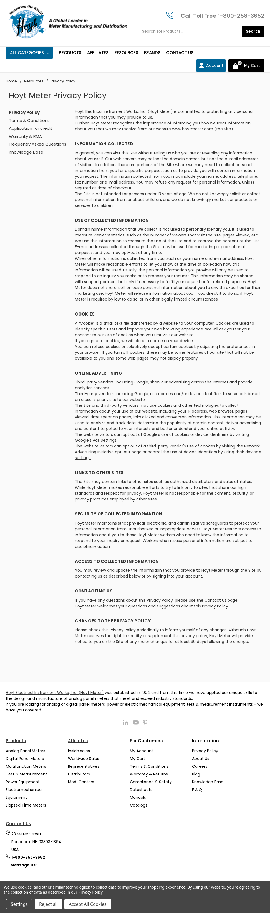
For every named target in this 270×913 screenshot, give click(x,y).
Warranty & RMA (25, 136)
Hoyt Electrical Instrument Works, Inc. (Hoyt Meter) (55, 692)
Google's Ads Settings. (96, 440)
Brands (152, 52)
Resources (126, 52)
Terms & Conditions (29, 120)
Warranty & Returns (149, 774)
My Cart (137, 758)
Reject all (48, 904)
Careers (199, 766)
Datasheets (141, 789)
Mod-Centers (81, 782)
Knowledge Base (26, 152)
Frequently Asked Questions (37, 144)
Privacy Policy (205, 751)
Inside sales (79, 751)
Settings (19, 904)
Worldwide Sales (83, 758)
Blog (196, 774)
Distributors (79, 774)
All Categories (29, 52)
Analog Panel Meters (25, 751)
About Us (200, 758)
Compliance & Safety (151, 782)
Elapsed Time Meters (26, 805)
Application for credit (30, 128)
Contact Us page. (221, 600)
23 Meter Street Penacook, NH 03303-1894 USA (36, 841)
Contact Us (179, 52)
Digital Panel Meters (25, 758)
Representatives (83, 766)
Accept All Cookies (88, 904)
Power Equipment (23, 782)
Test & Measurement (26, 774)
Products (70, 52)
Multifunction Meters (26, 766)
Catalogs (138, 805)
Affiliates (97, 52)
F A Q (197, 789)
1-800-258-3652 (241, 16)
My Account (141, 751)
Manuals (138, 797)
